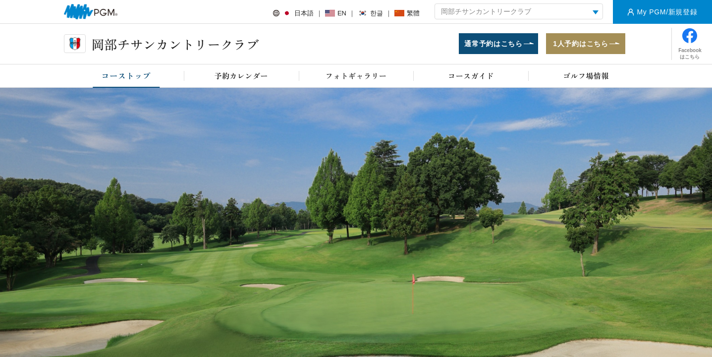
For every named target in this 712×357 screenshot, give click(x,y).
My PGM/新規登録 (667, 12)
